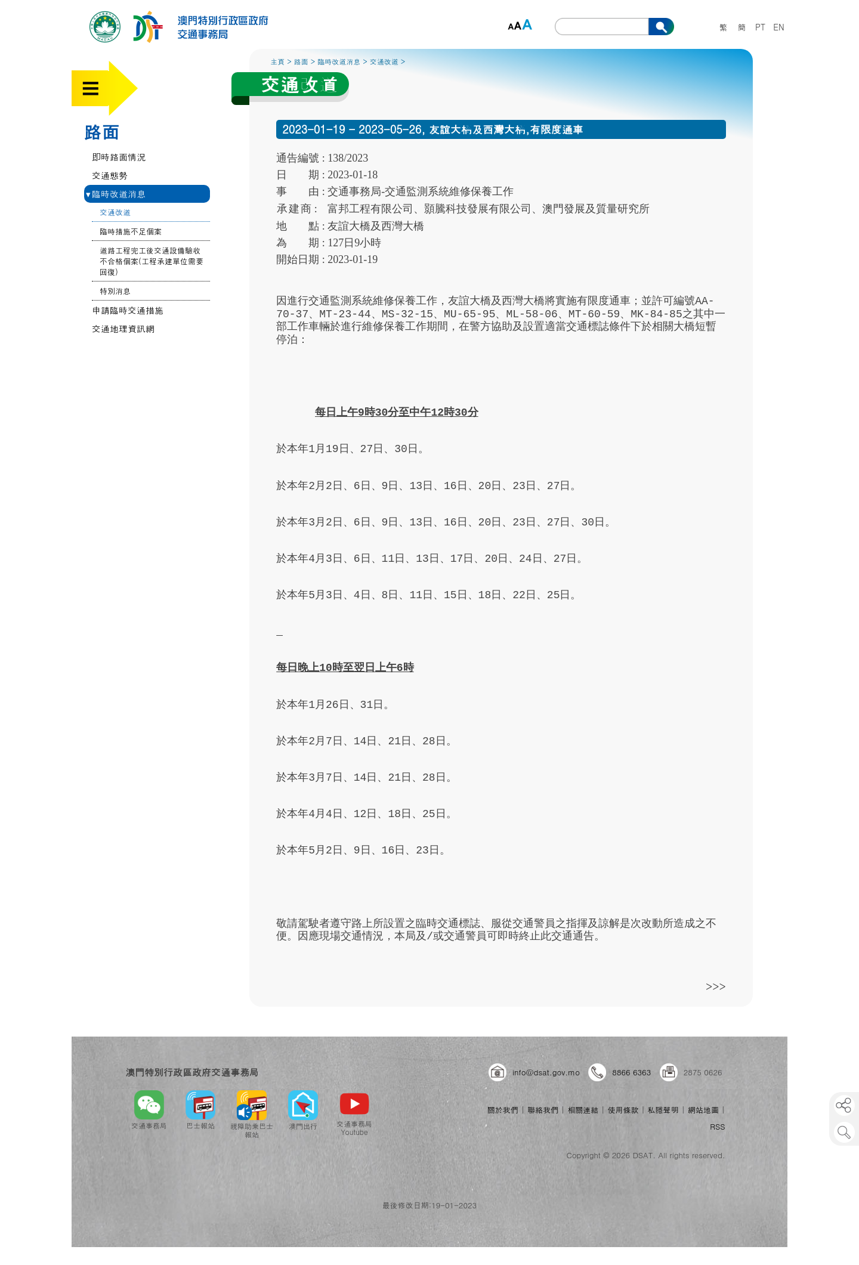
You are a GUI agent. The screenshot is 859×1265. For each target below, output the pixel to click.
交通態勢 (110, 175)
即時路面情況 (119, 156)
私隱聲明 (663, 1109)
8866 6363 (631, 1072)
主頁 (277, 61)
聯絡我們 (542, 1109)
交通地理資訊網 (123, 328)
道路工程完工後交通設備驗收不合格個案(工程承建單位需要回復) (151, 261)
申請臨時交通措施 (127, 310)
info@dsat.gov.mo (546, 1072)
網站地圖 (703, 1109)
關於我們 (502, 1109)
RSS (717, 1126)
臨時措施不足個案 (131, 231)
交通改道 (115, 212)
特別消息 (115, 290)
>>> (716, 986)
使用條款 (622, 1109)
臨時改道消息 (116, 193)
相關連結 (582, 1109)
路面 (101, 131)
